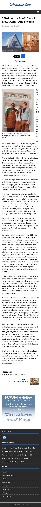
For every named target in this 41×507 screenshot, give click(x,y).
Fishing (4, 486)
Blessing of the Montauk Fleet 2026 (13, 462)
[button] (38, 12)
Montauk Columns (8, 475)
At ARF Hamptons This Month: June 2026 (15, 458)
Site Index (5, 489)
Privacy (4, 493)
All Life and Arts (7, 496)
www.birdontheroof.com (11, 363)
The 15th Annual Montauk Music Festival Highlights (18, 448)
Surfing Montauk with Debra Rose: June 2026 (16, 451)
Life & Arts (5, 479)
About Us (5, 472)
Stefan (18, 26)
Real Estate (6, 482)
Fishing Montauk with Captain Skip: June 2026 (17, 455)
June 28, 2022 (8, 26)
